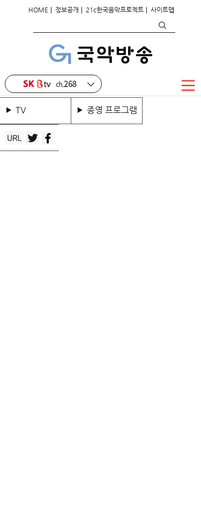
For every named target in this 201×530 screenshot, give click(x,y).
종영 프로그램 (112, 110)
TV (23, 110)
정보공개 (67, 9)
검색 (162, 25)
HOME (38, 9)
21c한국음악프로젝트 (115, 9)
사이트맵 (162, 9)
